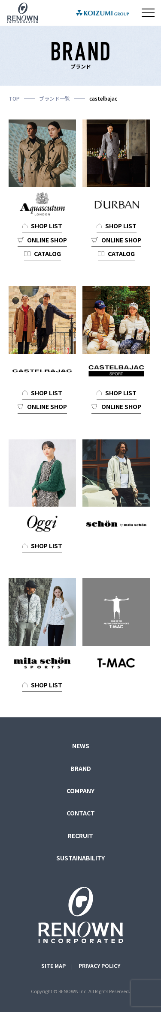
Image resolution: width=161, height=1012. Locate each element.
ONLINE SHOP (47, 240)
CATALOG (47, 253)
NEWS (80, 745)
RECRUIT (80, 835)
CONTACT (81, 813)
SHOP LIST (46, 225)
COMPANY (80, 790)
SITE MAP (53, 965)
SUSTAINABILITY (80, 858)
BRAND (80, 768)
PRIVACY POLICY (99, 965)
